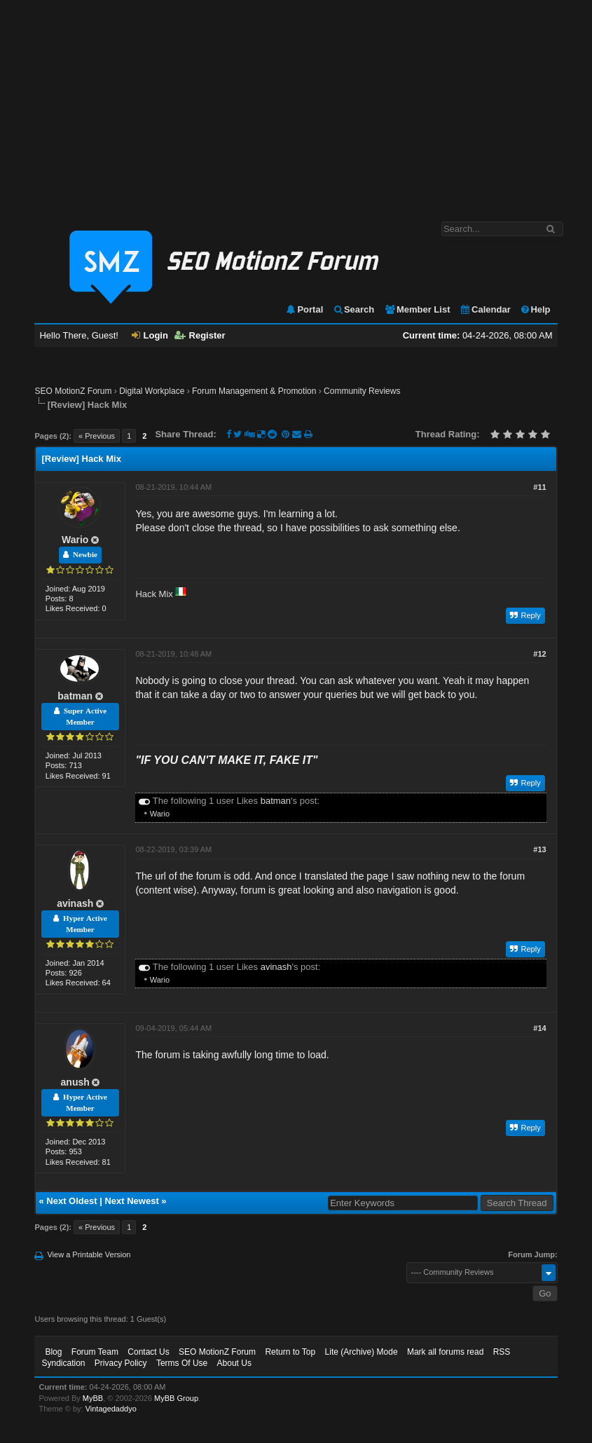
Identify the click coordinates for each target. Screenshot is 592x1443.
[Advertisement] (296, 104)
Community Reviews (362, 391)
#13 (539, 849)
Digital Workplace (151, 391)
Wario (75, 539)
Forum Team (94, 1352)
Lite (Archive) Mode (361, 1352)
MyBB (93, 1398)
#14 (539, 1028)
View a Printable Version (88, 1254)
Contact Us (148, 1352)
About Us (234, 1363)
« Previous (96, 436)
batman (74, 696)
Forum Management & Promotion (254, 391)
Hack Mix (153, 594)
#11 (539, 487)
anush (75, 1082)
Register (200, 335)
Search (353, 309)
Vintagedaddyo (111, 1408)
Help (535, 309)
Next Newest (131, 1201)
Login (150, 335)
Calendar (485, 309)
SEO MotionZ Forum (72, 391)
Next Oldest (71, 1201)
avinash (75, 903)
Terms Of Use (181, 1363)
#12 (539, 654)
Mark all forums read (445, 1352)
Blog (53, 1352)
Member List (417, 309)
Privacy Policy (121, 1363)
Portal (304, 309)
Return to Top (290, 1352)
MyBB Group (176, 1398)
